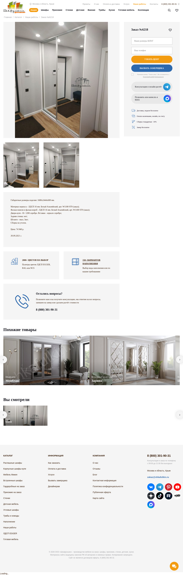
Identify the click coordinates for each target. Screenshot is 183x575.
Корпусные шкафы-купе (14, 469)
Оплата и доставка (111, 4)
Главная (8, 17)
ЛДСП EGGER (10, 533)
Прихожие (57, 10)
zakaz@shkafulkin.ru (158, 477)
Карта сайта (98, 498)
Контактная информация (104, 480)
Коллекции (143, 10)
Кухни (112, 10)
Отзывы (96, 469)
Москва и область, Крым (41, 4)
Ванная (91, 10)
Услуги (126, 4)
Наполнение (9, 521)
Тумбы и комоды (11, 516)
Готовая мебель (126, 10)
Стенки (69, 10)
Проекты (86, 4)
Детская (80, 10)
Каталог (18, 17)
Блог (95, 474)
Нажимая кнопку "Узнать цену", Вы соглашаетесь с (153, 76)
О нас (96, 4)
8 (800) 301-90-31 (169, 4)
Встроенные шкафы (12, 480)
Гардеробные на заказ (14, 486)
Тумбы (102, 10)
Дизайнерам (54, 486)
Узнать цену (151, 59)
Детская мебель (11, 504)
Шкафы (45, 10)
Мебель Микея (10, 474)
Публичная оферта (102, 492)
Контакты (154, 4)
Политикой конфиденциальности (153, 77)
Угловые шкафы (11, 510)
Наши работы (139, 4)
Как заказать (54, 463)
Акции (34, 10)
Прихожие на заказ (12, 492)
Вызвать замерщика (152, 68)
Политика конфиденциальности (108, 486)
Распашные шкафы (12, 463)
